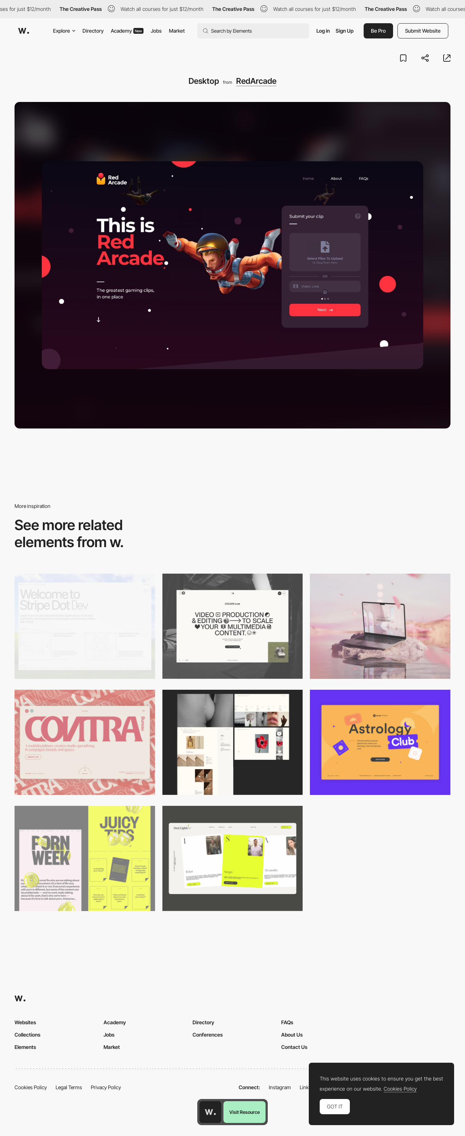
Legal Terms (69, 1087)
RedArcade (256, 81)
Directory (93, 31)
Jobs (156, 31)
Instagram (280, 1087)
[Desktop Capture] (380, 742)
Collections (27, 1035)
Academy (127, 31)
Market (177, 31)
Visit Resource (244, 1112)
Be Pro (378, 31)
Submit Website (423, 31)
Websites (25, 1022)
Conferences (208, 1035)
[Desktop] (85, 626)
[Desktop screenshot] (232, 742)
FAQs (287, 1022)
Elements (25, 1047)
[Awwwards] (23, 31)
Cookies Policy (31, 1087)
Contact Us (294, 1047)
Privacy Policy (106, 1087)
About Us (292, 1035)
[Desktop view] (85, 858)
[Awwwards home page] (210, 1112)
